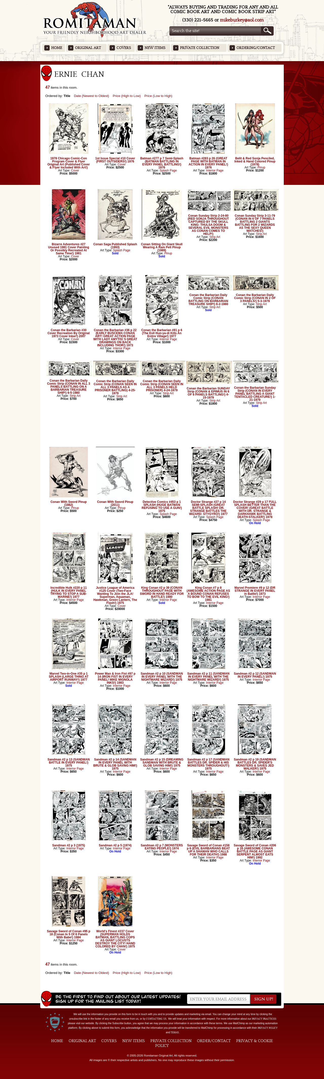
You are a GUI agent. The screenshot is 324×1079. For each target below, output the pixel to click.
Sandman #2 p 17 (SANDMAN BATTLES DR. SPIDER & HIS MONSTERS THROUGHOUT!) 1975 (208, 764)
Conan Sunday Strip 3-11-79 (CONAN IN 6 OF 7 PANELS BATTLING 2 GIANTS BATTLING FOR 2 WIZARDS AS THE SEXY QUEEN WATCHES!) (255, 223)
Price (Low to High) (158, 96)
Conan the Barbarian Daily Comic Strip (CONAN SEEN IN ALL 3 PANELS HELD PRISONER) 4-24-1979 (161, 385)
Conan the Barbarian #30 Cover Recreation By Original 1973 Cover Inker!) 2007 (69, 333)
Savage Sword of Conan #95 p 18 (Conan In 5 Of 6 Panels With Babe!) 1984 (68, 934)
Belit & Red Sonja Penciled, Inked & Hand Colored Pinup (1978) (254, 161)
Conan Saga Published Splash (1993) (115, 245)
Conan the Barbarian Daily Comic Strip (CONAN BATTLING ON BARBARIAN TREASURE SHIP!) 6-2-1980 (208, 299)
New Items (155, 48)
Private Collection (199, 48)
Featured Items (162, 63)
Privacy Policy (267, 1027)
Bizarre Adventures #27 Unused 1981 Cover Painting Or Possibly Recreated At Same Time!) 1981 (68, 248)
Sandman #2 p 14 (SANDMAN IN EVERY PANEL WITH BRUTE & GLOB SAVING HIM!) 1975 (115, 764)
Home (56, 48)
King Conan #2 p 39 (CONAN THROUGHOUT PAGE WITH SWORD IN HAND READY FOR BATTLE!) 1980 (162, 592)
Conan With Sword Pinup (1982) (68, 503)
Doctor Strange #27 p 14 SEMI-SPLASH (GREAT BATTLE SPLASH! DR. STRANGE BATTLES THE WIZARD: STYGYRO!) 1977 (208, 508)
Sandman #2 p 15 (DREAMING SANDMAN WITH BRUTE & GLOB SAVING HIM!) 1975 (162, 762)
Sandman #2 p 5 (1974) (115, 845)
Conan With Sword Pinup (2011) (115, 503)
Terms (175, 1032)
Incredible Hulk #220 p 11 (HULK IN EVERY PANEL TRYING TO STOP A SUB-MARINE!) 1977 (68, 592)
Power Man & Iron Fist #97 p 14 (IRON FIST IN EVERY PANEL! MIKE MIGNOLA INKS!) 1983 (115, 678)
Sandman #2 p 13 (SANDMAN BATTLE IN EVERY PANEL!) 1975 (69, 762)
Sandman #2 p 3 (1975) (68, 845)
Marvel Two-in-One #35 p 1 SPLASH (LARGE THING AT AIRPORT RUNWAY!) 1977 (69, 676)
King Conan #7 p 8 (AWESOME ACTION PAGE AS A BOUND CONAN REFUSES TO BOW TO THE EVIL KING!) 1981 (208, 594)
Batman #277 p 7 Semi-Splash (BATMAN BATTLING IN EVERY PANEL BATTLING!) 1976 (161, 163)
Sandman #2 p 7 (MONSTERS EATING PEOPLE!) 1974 (162, 847)
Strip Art (214, 237)
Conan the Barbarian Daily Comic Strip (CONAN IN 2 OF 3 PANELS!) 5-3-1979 (255, 298)
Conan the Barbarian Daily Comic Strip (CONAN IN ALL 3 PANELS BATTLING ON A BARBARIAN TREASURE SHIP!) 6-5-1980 (68, 387)
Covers (123, 48)
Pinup (261, 167)
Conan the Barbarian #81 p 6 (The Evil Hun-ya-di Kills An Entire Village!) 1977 (161, 333)
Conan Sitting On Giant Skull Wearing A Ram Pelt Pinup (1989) (162, 247)
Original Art (88, 48)
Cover (75, 170)
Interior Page (215, 170)
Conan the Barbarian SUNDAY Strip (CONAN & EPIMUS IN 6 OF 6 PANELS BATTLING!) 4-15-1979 (208, 393)
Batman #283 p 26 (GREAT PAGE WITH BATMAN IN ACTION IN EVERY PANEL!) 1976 (208, 163)
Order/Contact (214, 1041)
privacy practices (264, 1018)
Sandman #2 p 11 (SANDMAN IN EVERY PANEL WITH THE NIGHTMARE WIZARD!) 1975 (208, 676)
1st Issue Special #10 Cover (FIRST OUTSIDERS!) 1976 (115, 160)
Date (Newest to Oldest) (91, 96)
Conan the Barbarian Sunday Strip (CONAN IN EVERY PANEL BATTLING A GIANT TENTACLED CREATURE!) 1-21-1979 (255, 394)
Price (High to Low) (127, 96)
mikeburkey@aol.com (242, 20)
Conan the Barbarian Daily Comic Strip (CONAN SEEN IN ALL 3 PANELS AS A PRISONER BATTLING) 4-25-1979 (115, 387)
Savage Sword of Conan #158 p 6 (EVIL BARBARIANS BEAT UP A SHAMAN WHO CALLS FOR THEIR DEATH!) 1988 (208, 850)
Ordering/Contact (255, 48)
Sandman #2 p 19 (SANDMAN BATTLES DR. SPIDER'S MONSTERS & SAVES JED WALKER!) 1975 (255, 764)
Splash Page (168, 170)
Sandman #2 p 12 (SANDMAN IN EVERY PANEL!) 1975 (255, 675)
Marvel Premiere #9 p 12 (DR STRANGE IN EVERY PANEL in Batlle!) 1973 (254, 591)
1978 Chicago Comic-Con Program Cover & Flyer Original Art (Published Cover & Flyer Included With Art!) (68, 163)
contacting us (156, 1018)
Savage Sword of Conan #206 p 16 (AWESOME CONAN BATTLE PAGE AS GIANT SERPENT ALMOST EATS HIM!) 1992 (255, 851)
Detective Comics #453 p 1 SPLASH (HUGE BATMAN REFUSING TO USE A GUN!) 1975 (162, 506)
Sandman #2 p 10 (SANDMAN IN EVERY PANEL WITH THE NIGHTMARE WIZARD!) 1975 (162, 676)
